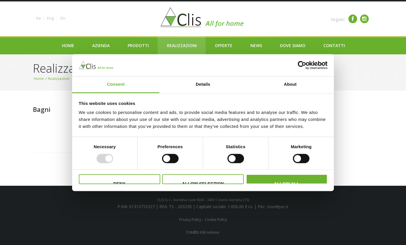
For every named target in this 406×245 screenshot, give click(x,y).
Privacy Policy (190, 219)
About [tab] (290, 84)
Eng (50, 18)
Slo (62, 18)
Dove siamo (292, 45)
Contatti (334, 45)
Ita (38, 18)
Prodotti (138, 45)
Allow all (287, 182)
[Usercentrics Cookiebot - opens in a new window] (302, 65)
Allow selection (203, 182)
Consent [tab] (116, 84)
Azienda (101, 45)
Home (68, 45)
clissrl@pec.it (277, 206)
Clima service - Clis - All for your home (203, 17)
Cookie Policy (216, 219)
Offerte (223, 45)
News (256, 45)
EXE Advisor (210, 232)
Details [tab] (203, 84)
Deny (119, 182)
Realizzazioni (182, 45)
